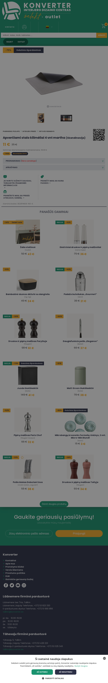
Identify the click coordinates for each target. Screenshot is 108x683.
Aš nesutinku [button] (65, 672)
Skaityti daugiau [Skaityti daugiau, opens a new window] (81, 666)
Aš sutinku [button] (42, 672)
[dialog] (54, 341)
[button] (54, 678)
